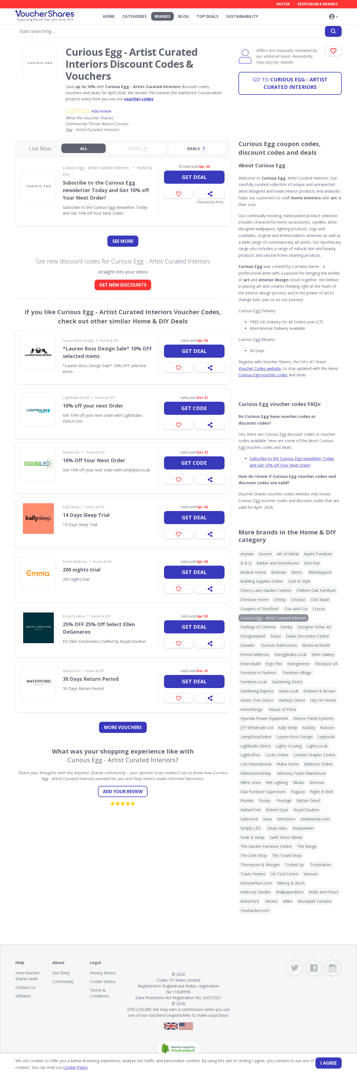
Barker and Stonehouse (278, 563)
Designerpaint (253, 636)
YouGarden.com (254, 910)
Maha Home (287, 764)
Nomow (316, 782)
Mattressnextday (255, 773)
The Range (307, 846)
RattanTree (250, 809)
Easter (283, 3)
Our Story (61, 972)
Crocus (319, 608)
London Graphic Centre (314, 754)
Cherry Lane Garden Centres (265, 590)
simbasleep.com (315, 819)
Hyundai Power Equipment (264, 718)
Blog (183, 16)
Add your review (123, 791)
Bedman (278, 572)
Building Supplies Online (261, 581)
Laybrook (326, 736)
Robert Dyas (277, 809)
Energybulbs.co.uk (290, 654)
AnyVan (247, 553)
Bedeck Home (253, 572)
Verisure (310, 874)
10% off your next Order (93, 405)
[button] (333, 17)
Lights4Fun (250, 754)
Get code (194, 408)
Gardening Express (257, 691)
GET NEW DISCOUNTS (122, 285)
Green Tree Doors (256, 700)
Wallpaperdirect (290, 892)
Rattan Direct (308, 800)
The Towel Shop (286, 855)
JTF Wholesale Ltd (256, 727)
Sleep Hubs (277, 828)
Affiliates (23, 996)
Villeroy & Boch (291, 883)
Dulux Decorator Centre (307, 636)
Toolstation (320, 864)
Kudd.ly (308, 727)
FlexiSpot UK (326, 663)
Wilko (288, 901)
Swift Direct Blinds (285, 837)
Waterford (71, 671)
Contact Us (25, 987)
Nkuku (298, 782)
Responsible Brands (318, 3)
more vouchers (123, 727)
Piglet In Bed (321, 791)
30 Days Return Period (91, 678)
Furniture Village (297, 672)
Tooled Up (294, 864)
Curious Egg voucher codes (263, 374)
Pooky (264, 800)
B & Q (246, 563)
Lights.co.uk (317, 746)
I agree (328, 1063)
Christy (280, 599)
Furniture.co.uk (253, 681)
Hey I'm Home (323, 700)
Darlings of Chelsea (258, 626)
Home (109, 16)
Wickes (271, 901)
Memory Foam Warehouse (301, 773)
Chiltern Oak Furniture (316, 590)
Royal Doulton (74, 616)
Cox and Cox (296, 608)
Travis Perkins (253, 874)
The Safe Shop (253, 855)
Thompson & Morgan (260, 864)
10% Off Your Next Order (94, 460)
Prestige (284, 800)
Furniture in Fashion (258, 672)
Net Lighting (277, 782)
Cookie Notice (102, 981)
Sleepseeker (303, 828)
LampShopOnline (255, 736)
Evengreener (298, 663)
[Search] (333, 31)
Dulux (276, 636)
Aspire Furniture (318, 553)
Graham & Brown (319, 691)
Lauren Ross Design (78, 340)
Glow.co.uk (288, 691)
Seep (267, 819)
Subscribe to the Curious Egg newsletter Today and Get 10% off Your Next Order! (106, 190)
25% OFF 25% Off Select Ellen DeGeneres (99, 628)
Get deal (194, 177)
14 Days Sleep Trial (86, 515)
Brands (162, 16)
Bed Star (312, 563)
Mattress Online (318, 764)
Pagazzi (298, 791)
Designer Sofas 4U (314, 626)
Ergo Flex (274, 663)
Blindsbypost (320, 572)
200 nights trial (81, 569)
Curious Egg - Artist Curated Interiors (290, 83)
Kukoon (327, 727)
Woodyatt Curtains (314, 901)
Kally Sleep (71, 507)
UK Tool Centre (284, 874)
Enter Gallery (323, 654)
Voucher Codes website (259, 368)
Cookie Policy (75, 1067)
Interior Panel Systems (313, 718)
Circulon (298, 599)
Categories (134, 16)
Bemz (296, 572)
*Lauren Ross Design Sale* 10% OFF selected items (107, 352)
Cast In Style (299, 581)
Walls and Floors (324, 892)
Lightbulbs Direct (76, 397)
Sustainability (242, 16)
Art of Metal (288, 553)
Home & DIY (109, 340)
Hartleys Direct (291, 700)
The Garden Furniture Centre (266, 846)
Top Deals (207, 16)
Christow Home (254, 599)
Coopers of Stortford (259, 608)
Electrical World (316, 645)
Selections (286, 819)
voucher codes (138, 98)
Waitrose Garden (255, 892)
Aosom (265, 553)
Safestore (249, 819)
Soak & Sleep (252, 837)
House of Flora (282, 709)
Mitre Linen (250, 782)
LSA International (255, 764)
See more (122, 241)
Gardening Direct (287, 681)
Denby (286, 626)
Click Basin (320, 599)
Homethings (251, 709)
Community (62, 981)
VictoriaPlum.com (256, 883)
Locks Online (276, 754)
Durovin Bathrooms (279, 645)
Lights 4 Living (288, 746)
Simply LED (71, 452)
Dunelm (247, 645)
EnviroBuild (250, 663)
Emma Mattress (75, 561)
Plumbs (247, 800)
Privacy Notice (103, 972)
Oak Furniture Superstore (263, 791)
